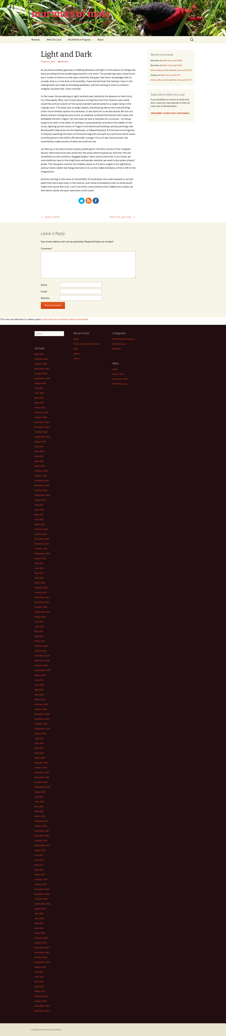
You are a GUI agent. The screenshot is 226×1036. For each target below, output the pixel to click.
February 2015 (41, 996)
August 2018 (40, 791)
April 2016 (39, 928)
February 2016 (41, 937)
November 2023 (42, 485)
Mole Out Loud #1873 (181, 79)
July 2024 (39, 446)
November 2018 (42, 777)
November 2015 (42, 952)
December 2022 (42, 538)
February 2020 (41, 704)
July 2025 (39, 388)
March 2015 (40, 991)
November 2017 (42, 835)
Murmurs (35, 39)
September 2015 (42, 962)
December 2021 (42, 597)
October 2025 (41, 373)
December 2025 (42, 368)
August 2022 (40, 558)
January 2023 (41, 534)
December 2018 (42, 772)
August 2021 (40, 616)
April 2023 (39, 519)
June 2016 (39, 918)
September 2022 (42, 553)
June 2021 (39, 626)
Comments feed (120, 378)
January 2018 (41, 825)
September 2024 (42, 436)
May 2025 (39, 397)
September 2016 (42, 903)
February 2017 (41, 879)
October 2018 (41, 782)
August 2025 (40, 383)
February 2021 (41, 645)
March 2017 (40, 874)
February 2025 (41, 412)
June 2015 (39, 976)
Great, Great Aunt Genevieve (87, 343)
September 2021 (42, 611)
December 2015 (42, 947)
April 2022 (39, 577)
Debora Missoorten (160, 70)
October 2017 (41, 840)
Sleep (76, 339)
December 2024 (42, 422)
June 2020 (39, 684)
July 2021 (39, 621)
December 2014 (42, 1005)
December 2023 (42, 480)
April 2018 (39, 811)
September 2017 (42, 845)
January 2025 (41, 417)
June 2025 (39, 393)
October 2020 (41, 665)
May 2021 (39, 631)
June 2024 (39, 451)
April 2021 (39, 636)
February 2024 (41, 470)
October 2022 (41, 548)
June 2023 (39, 509)
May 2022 (39, 573)
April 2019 (39, 753)
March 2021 (40, 641)
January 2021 (41, 650)
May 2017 (39, 864)
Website (45, 298)
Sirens (76, 358)
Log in (115, 369)
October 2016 (41, 898)
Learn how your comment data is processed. (65, 319)
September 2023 (42, 495)
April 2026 (39, 354)
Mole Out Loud (54, 39)
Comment (47, 248)
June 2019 (39, 743)
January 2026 (41, 363)
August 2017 (40, 850)
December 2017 (42, 830)
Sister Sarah (50, 217)
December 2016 (42, 889)
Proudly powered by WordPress (46, 1029)
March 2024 (40, 465)
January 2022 (41, 592)
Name (44, 284)
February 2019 (41, 762)
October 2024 (41, 431)
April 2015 (39, 986)
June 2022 (39, 568)
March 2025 (40, 407)
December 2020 (42, 655)
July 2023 (39, 504)
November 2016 (42, 894)
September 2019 (42, 728)
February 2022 (41, 587)
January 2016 (41, 942)
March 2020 (40, 699)
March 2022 (40, 582)
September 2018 (42, 787)
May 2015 (39, 981)
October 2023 (41, 490)
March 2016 (40, 932)
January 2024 (41, 475)
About (101, 39)
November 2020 (42, 660)
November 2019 (42, 718)
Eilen (75, 348)
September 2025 (42, 378)
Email (44, 291)
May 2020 (39, 689)
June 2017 (39, 860)
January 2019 (41, 767)
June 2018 (39, 801)
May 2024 (39, 456)
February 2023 (41, 529)
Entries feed (118, 374)
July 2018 (39, 796)
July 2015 (39, 971)
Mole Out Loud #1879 (181, 70)
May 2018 (39, 806)
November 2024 (42, 427)
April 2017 (39, 869)
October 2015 (41, 957)
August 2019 (40, 733)
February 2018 (41, 821)
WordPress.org (119, 383)
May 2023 (39, 514)
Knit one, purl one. (123, 217)
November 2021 (42, 602)
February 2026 (41, 358)
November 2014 (42, 1010)
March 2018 (40, 816)
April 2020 (39, 694)
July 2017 (39, 855)
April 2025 (39, 402)
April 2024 (39, 461)
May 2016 (39, 923)
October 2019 (41, 723)
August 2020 (40, 675)
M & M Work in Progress (79, 39)
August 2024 (40, 441)
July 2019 (39, 738)
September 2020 (42, 670)
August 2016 (40, 908)
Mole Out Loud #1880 (172, 60)
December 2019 (42, 714)
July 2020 (39, 680)
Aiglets (76, 353)
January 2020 (41, 709)
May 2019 (39, 748)
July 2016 (39, 913)
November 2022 (42, 543)
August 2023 (40, 500)
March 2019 (40, 757)
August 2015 (40, 967)
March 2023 (40, 524)
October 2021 (41, 607)
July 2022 (39, 563)
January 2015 (41, 1001)
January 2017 (41, 884)
